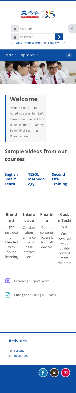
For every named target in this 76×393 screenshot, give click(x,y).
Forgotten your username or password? (38, 43)
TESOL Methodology (37, 179)
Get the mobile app (19, 388)
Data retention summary (22, 382)
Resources (18, 356)
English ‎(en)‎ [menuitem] (27, 55)
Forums (16, 350)
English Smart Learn (11, 179)
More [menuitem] (9, 55)
